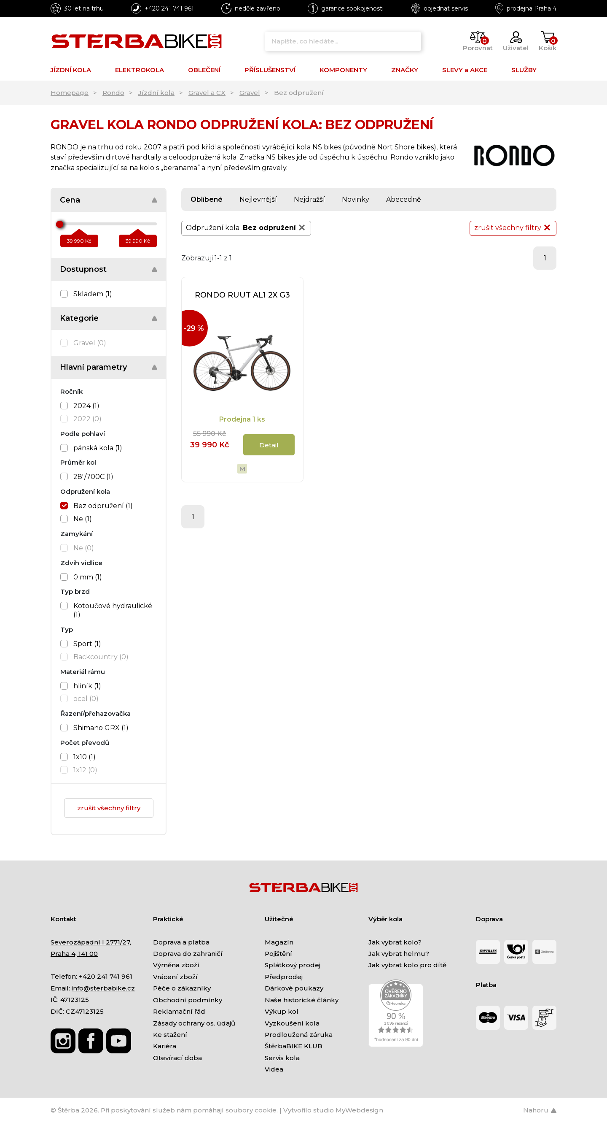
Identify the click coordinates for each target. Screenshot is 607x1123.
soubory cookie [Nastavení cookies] (251, 1110)
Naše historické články (301, 1000)
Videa (274, 1069)
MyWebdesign (359, 1110)
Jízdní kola (156, 93)
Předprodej (284, 977)
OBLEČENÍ (204, 70)
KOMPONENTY (343, 70)
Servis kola (282, 1058)
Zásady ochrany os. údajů (194, 1023)
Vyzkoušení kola (292, 1023)
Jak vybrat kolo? (395, 942)
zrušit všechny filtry (108, 808)
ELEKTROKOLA (139, 70)
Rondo (113, 93)
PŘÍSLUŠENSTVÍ (269, 70)
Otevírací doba (177, 1058)
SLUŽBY (524, 70)
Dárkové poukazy (294, 988)
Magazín (279, 942)
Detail (269, 445)
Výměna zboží (176, 965)
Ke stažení (170, 1035)
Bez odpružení (274, 227)
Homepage (70, 93)
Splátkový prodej (292, 965)
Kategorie (79, 318)
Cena (70, 200)
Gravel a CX (207, 93)
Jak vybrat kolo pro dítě (407, 965)
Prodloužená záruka (299, 1035)
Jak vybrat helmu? (398, 954)
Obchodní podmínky (187, 1000)
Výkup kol (281, 1011)
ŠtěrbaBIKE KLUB (293, 1046)
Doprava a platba (181, 942)
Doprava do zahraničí (188, 954)
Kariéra (164, 1046)
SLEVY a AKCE (464, 70)
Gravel (249, 93)
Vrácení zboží (175, 977)
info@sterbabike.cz (103, 988)
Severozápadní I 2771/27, (91, 942)
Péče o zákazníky (182, 988)
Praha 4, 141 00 (74, 954)
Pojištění (278, 954)
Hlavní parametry (93, 367)
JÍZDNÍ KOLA (71, 70)
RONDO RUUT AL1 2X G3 (242, 295)
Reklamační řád (179, 1011)
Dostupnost (83, 269)
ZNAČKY (404, 70)
